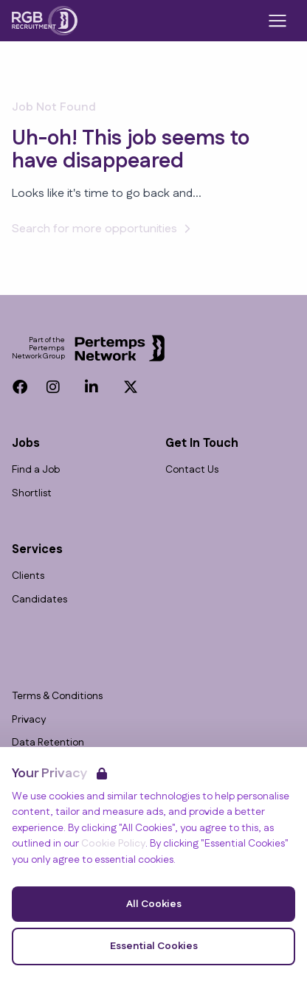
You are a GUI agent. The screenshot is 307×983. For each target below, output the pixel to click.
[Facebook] (20, 387)
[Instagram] (53, 387)
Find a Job (36, 470)
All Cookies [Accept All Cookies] (154, 904)
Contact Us (191, 470)
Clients (28, 576)
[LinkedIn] (91, 387)
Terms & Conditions (57, 697)
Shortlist (32, 494)
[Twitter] (131, 387)
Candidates (39, 600)
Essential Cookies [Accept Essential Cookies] (154, 946)
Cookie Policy (113, 843)
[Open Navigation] (277, 20)
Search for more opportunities (103, 228)
